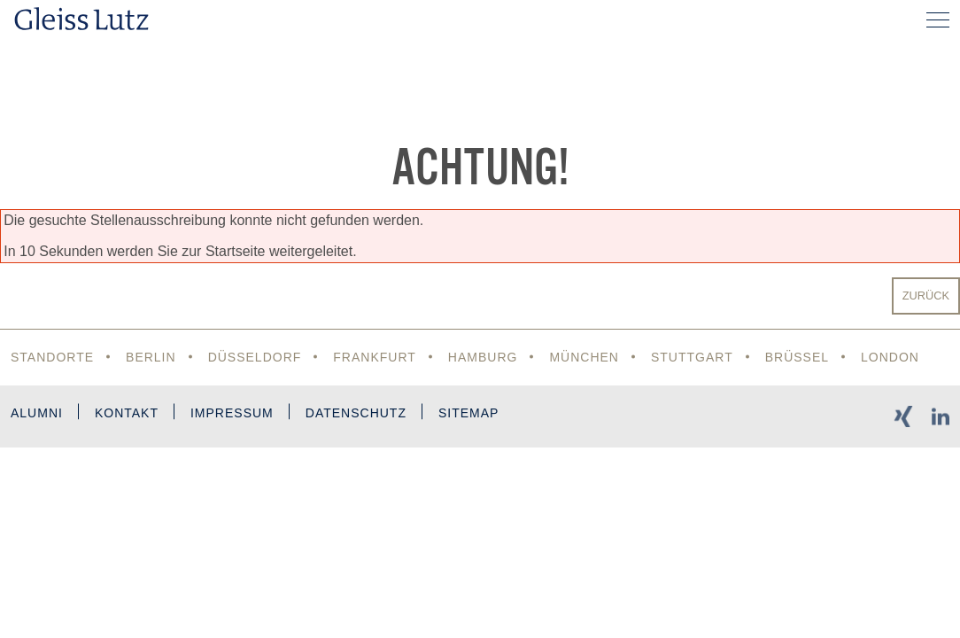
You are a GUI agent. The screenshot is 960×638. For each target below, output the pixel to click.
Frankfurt (374, 357)
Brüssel (797, 357)
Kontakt (127, 413)
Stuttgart (692, 357)
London (890, 357)
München (584, 357)
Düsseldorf (255, 357)
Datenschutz (356, 413)
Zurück (925, 295)
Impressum (232, 413)
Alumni (37, 413)
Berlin (151, 357)
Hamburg (483, 357)
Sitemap (468, 413)
